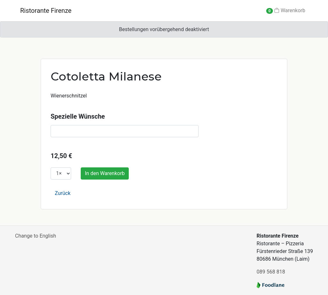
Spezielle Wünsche (78, 116)
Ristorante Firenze (45, 10)
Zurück (62, 193)
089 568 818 (271, 272)
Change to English (35, 236)
